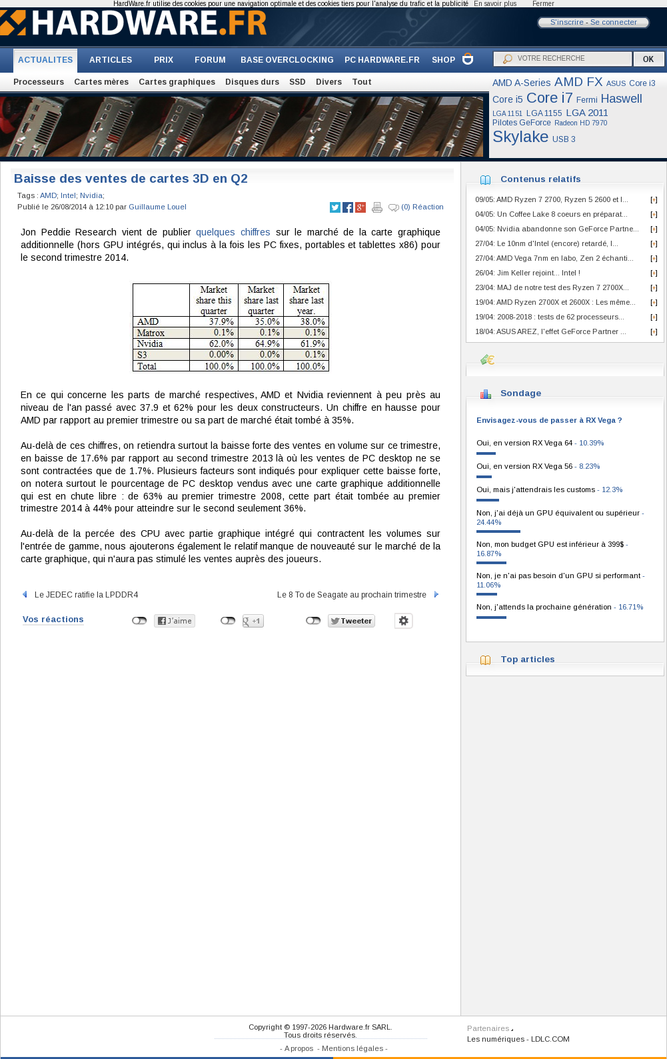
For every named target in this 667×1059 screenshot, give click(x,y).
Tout (362, 82)
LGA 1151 (507, 113)
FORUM (210, 60)
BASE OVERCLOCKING (287, 60)
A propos (299, 1048)
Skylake (520, 136)
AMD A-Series (521, 82)
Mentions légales (352, 1048)
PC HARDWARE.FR (382, 60)
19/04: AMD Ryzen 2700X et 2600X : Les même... (555, 302)
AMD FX (578, 82)
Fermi (587, 100)
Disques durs (252, 82)
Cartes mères (101, 82)
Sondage (520, 393)
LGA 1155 (544, 113)
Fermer (543, 3)
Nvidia (91, 195)
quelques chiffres (233, 232)
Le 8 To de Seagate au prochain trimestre (358, 595)
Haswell (621, 98)
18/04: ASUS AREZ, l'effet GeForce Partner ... (550, 331)
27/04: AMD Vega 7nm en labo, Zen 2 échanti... (554, 258)
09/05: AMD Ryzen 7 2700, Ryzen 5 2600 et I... (551, 199)
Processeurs (38, 82)
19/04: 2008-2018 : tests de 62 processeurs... (549, 317)
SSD (297, 82)
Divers (329, 82)
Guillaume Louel (158, 207)
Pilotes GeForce (521, 122)
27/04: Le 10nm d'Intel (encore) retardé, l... (546, 243)
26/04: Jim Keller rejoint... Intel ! (527, 273)
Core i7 (549, 97)
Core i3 (642, 83)
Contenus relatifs (540, 179)
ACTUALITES (45, 60)
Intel (68, 195)
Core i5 (507, 99)
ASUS (616, 83)
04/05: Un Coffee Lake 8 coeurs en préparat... (551, 214)
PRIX (163, 60)
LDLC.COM (550, 1039)
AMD (48, 195)
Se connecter (613, 22)
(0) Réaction (416, 207)
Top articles (527, 659)
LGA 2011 (587, 112)
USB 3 (564, 139)
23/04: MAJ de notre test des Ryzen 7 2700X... (552, 287)
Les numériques (495, 1039)
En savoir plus (495, 3)
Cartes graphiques (177, 82)
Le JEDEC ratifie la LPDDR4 (79, 595)
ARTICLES (110, 60)
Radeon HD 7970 (581, 123)
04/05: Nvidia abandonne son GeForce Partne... (557, 229)
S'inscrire (567, 22)
